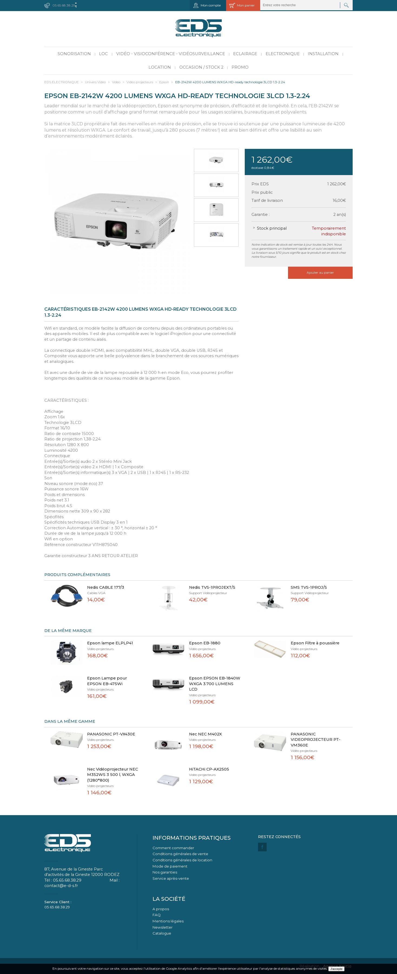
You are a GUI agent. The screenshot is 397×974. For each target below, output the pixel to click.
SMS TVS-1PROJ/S (309, 587)
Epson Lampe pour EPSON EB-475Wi (107, 681)
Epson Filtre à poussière (315, 643)
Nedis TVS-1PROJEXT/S (212, 587)
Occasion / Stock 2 (201, 67)
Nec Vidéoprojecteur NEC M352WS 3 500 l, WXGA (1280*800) (112, 775)
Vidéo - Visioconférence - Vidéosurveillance (170, 53)
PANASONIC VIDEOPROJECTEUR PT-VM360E (315, 740)
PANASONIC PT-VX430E (111, 734)
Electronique (283, 53)
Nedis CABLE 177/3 (105, 587)
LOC (103, 53)
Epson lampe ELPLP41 (110, 643)
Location (159, 67)
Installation (323, 53)
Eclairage (245, 53)
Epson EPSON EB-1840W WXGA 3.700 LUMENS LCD (214, 684)
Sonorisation (74, 53)
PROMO (240, 67)
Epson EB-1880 (204, 643)
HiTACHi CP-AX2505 (209, 769)
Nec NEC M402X (205, 734)
